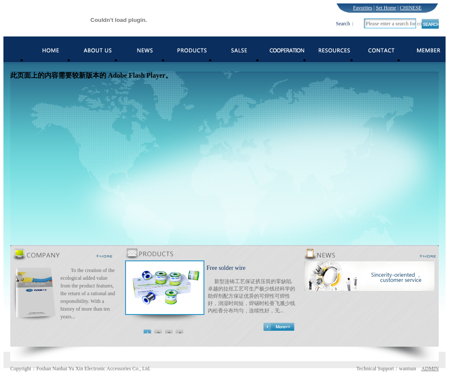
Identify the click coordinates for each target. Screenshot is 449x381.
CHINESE (411, 8)
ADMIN (430, 369)
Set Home (386, 8)
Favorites (362, 8)
